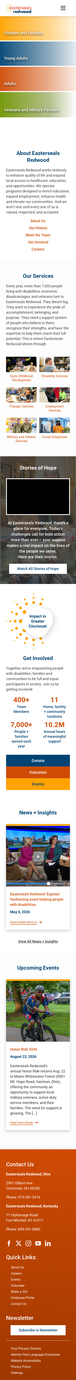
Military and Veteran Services (21, 439)
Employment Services (55, 408)
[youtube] (38, 1243)
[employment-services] (54, 389)
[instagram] (28, 1243)
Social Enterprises (54, 437)
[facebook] (9, 1243)
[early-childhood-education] (21, 358)
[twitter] (18, 1243)
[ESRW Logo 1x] (18, 5)
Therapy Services (21, 406)
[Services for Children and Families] (38, 28)
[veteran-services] (21, 419)
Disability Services (55, 376)
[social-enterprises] (54, 419)
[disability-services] (54, 358)
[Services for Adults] (38, 79)
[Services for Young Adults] (38, 53)
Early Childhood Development (21, 378)
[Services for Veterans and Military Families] (38, 104)
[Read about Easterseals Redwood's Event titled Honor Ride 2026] (38, 1011)
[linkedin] (48, 1243)
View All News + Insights (38, 941)
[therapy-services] (21, 389)
